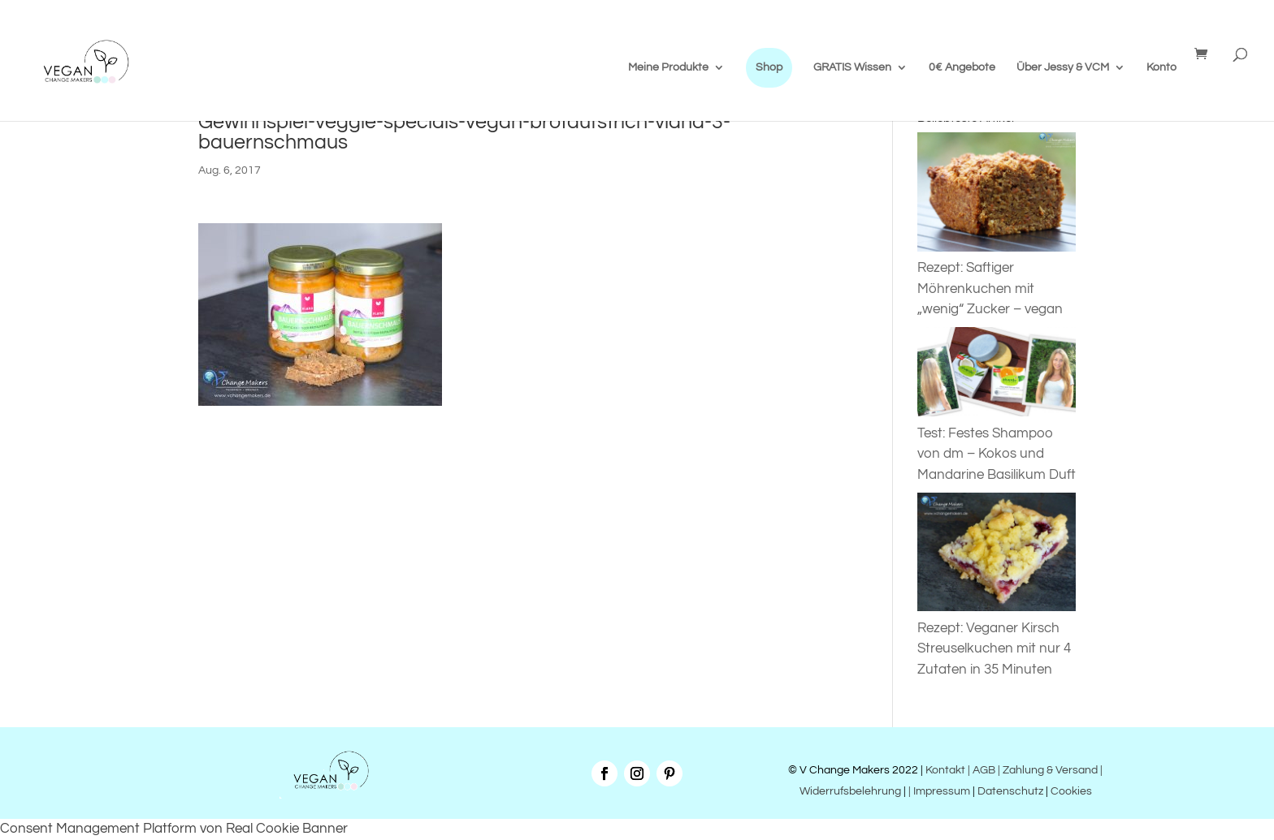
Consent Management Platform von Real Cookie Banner (174, 828)
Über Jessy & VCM (1062, 67)
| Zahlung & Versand (1049, 770)
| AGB (981, 770)
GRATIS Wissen (852, 67)
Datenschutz (1010, 791)
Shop (769, 67)
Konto (1161, 67)
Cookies (1071, 791)
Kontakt (944, 770)
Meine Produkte (668, 67)
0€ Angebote (962, 67)
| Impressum (939, 791)
